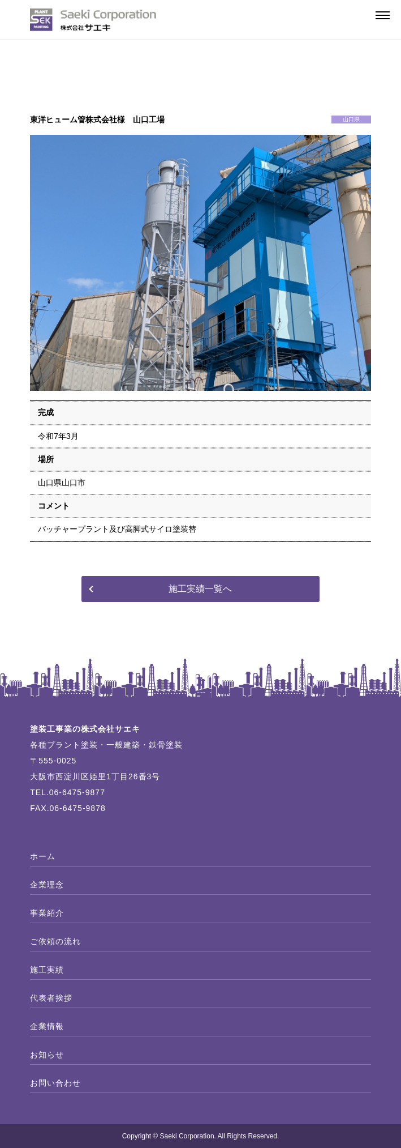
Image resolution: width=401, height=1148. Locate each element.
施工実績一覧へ (200, 589)
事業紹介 (47, 912)
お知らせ (47, 1054)
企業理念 (47, 884)
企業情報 (47, 1026)
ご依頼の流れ (55, 941)
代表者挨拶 (51, 997)
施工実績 (47, 969)
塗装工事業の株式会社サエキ (85, 728)
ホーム (42, 856)
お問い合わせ (55, 1082)
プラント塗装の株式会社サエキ (93, 19)
